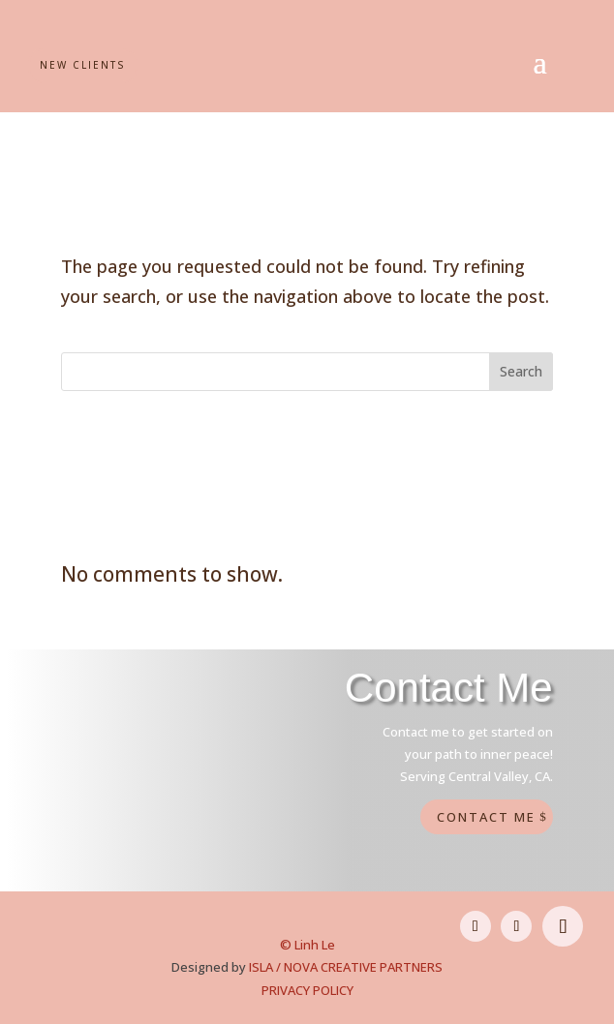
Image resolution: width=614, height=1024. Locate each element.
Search (521, 371)
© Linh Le (307, 944)
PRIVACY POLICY (307, 990)
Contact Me (486, 817)
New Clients (83, 65)
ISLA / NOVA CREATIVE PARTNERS (346, 967)
